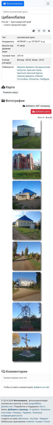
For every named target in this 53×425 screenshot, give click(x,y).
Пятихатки (34, 79)
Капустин (21, 70)
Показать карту (10, 92)
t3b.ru (42, 406)
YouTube (34, 418)
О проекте (34, 409)
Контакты (45, 409)
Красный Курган (34, 73)
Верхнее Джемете (25, 67)
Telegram (44, 418)
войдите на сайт (41, 387)
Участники (6, 412)
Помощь (17, 412)
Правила (27, 412)
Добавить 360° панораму (36, 105)
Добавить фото (41, 111)
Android (30, 421)
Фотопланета (12, 3)
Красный (21, 73)
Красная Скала (34, 70)
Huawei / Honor (42, 421)
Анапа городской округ (15, 24)
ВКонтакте (23, 418)
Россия (5, 21)
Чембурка (44, 79)
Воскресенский (42, 67)
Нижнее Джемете (25, 76)
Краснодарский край (21, 21)
